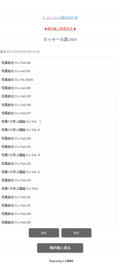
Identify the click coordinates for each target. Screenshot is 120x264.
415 (44, 233)
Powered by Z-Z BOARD (61, 261)
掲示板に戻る (60, 248)
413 (76, 233)
